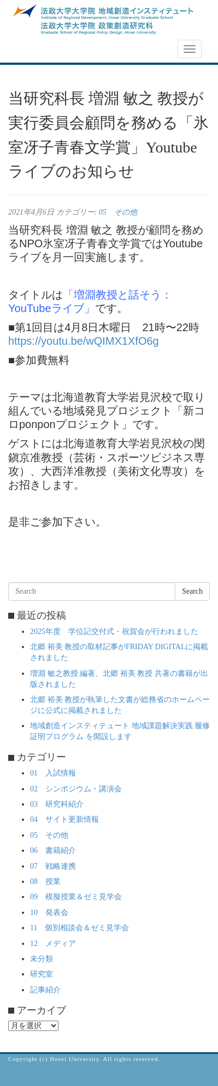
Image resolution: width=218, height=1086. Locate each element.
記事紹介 (45, 990)
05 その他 (118, 212)
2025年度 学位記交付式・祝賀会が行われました (114, 631)
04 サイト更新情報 (64, 819)
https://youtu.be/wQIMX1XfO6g (83, 341)
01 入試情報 (53, 773)
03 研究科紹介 (57, 804)
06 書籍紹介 (53, 850)
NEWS (26, 49)
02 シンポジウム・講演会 (76, 789)
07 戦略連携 (53, 866)
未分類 (41, 959)
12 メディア (53, 943)
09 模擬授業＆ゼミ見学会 (76, 897)
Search (192, 591)
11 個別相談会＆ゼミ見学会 (79, 928)
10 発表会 (49, 912)
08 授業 (45, 881)
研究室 (41, 974)
